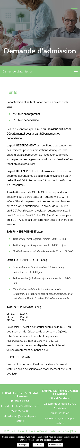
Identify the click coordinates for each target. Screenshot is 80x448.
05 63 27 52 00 (19, 411)
